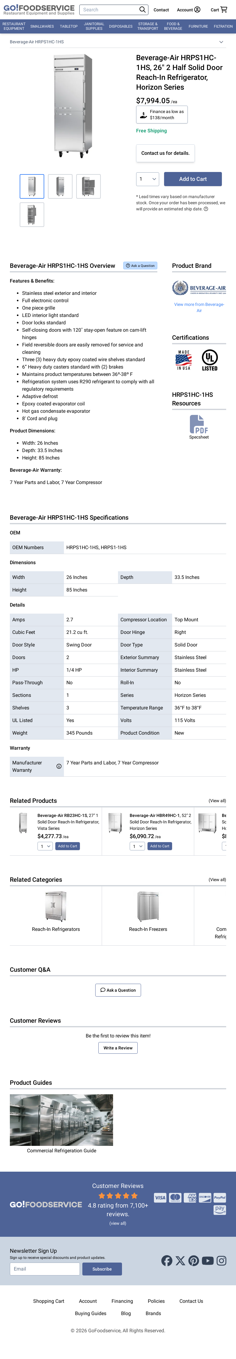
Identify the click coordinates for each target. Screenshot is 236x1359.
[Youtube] (208, 1261)
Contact (161, 9)
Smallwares (42, 26)
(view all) (117, 1223)
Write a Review (118, 1047)
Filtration (223, 26)
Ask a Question (140, 265)
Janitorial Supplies (94, 26)
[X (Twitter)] (180, 1261)
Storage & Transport (147, 26)
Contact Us (191, 1301)
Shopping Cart (48, 1301)
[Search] (109, 10)
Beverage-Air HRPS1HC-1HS (37, 41)
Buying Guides (90, 1313)
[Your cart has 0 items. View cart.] (219, 10)
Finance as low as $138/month (162, 114)
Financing (122, 1301)
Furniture (198, 26)
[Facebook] (166, 1261)
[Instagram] (221, 1261)
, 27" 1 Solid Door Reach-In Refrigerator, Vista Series (68, 822)
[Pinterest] (193, 1261)
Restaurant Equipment (14, 26)
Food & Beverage (173, 26)
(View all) (217, 800)
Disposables (120, 26)
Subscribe (102, 1269)
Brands (153, 1313)
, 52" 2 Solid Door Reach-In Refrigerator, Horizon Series (160, 822)
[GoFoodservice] (39, 9)
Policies (156, 1301)
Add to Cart (193, 179)
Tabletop (69, 26)
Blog (126, 1313)
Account (88, 1301)
